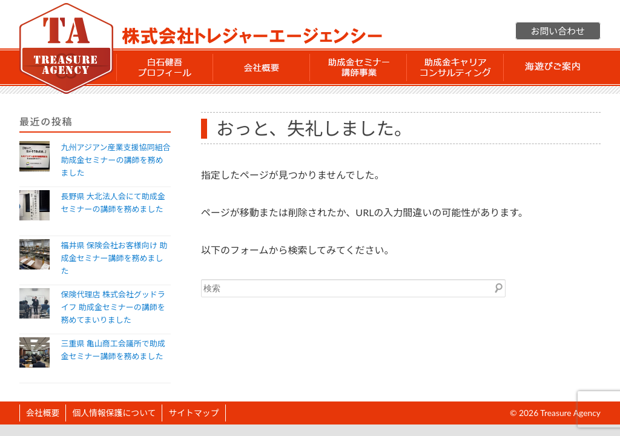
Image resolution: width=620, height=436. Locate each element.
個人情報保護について (114, 413)
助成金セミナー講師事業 (358, 67)
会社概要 (261, 67)
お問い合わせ (558, 30)
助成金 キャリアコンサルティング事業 (455, 67)
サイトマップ (193, 413)
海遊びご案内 (552, 67)
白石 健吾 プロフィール (164, 67)
